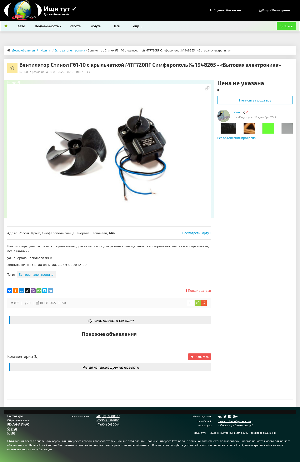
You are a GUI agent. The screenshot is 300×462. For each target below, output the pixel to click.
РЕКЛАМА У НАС (18, 424)
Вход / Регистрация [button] (274, 10)
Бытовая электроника (70, 50)
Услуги (96, 26)
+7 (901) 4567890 (107, 420)
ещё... (137, 26)
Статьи (12, 428)
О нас (11, 432)
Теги (116, 26)
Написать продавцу (255, 100)
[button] (207, 88)
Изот (237, 112)
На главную (15, 416)
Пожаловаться (198, 290)
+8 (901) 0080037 (108, 416)
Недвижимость (48, 26)
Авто (21, 26)
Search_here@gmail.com (234, 421)
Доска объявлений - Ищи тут (32, 50)
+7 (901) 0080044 (108, 424)
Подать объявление (225, 10)
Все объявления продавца (236, 138)
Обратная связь (18, 420)
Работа (75, 26)
